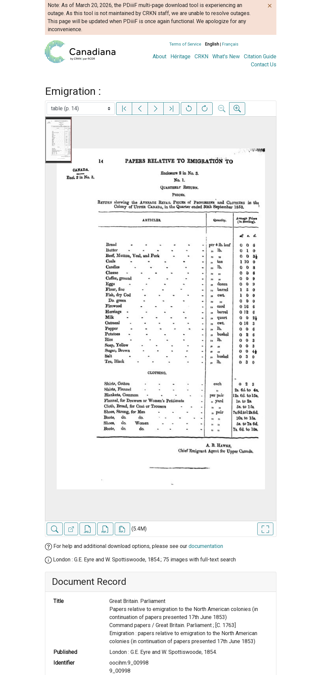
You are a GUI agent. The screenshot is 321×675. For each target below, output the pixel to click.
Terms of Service (185, 44)
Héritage (180, 56)
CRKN (201, 56)
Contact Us (263, 64)
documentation (206, 546)
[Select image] (81, 108)
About (159, 56)
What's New (226, 56)
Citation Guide (260, 56)
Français (230, 44)
